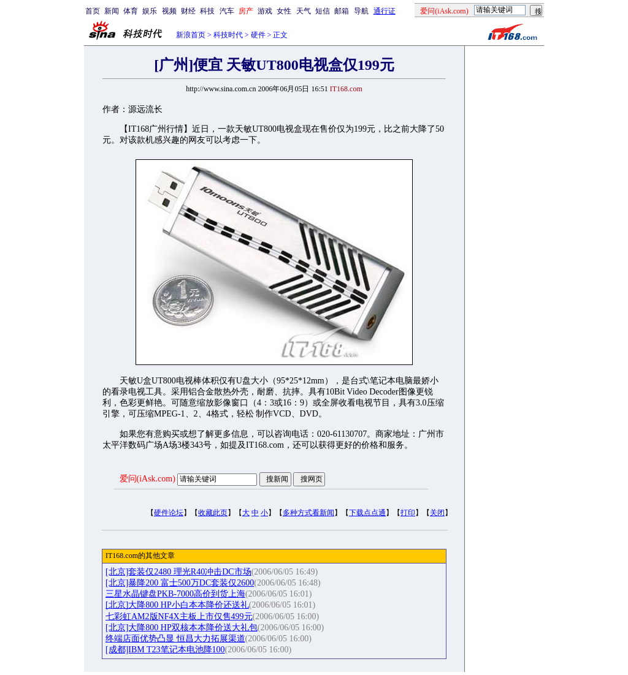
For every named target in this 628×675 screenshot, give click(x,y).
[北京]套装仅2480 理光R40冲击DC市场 (178, 571)
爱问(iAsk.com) (147, 478)
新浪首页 (190, 35)
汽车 (227, 11)
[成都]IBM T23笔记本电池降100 (165, 649)
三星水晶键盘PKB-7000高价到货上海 (175, 593)
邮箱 (341, 11)
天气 (303, 11)
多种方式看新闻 (308, 512)
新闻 (111, 11)
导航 (361, 11)
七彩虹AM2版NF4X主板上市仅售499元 (179, 616)
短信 (322, 11)
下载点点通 (367, 512)
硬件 (258, 35)
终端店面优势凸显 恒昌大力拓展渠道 (175, 638)
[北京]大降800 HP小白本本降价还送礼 (177, 604)
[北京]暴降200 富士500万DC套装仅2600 (179, 582)
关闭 (437, 512)
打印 (407, 512)
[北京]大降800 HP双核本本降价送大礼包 (181, 627)
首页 (92, 11)
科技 (207, 11)
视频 (169, 11)
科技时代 (228, 35)
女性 (284, 11)
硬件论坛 (168, 512)
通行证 (384, 11)
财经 (188, 11)
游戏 (265, 11)
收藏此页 (213, 512)
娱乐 (149, 11)
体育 (130, 11)
